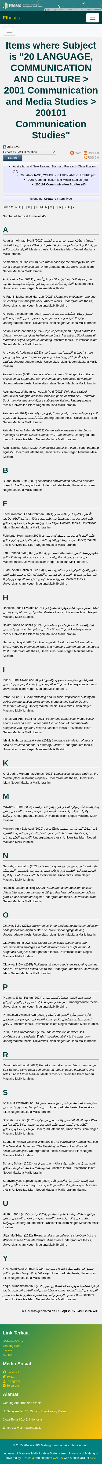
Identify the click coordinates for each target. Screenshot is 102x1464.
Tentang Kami (12, 1346)
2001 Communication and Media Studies (55, 179)
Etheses (11, 17)
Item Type (65, 198)
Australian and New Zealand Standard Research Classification (54, 166)
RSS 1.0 (93, 153)
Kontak (7, 1354)
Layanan (8, 1350)
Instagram (11, 1381)
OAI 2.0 (58, 1458)
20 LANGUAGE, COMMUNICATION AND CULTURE (55, 175)
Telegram (11, 1385)
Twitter (9, 1376)
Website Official (13, 1341)
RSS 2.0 (93, 157)
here (93, 1458)
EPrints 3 (28, 1458)
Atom (77, 153)
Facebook (11, 1372)
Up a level (13, 146)
